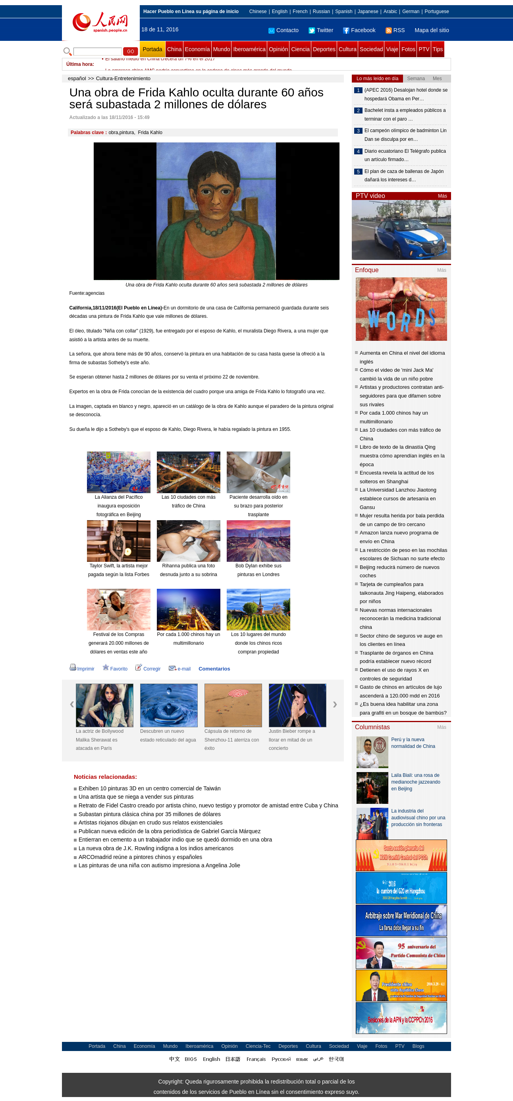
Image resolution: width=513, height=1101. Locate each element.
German (410, 11)
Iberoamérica (249, 49)
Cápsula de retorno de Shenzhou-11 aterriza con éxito (231, 739)
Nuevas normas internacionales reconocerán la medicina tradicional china (400, 618)
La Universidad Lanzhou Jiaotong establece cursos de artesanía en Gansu (398, 498)
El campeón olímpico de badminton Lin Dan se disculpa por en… (405, 135)
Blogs (418, 1046)
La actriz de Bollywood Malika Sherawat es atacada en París (99, 739)
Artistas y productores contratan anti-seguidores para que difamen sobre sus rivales (402, 395)
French (300, 11)
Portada (152, 49)
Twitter (321, 30)
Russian (321, 11)
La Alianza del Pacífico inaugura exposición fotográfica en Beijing (119, 505)
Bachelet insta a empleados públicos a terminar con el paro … (405, 115)
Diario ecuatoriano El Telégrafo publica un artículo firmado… (405, 155)
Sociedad (371, 49)
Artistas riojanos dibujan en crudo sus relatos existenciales (151, 822)
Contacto (283, 30)
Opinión (278, 49)
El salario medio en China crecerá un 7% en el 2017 (160, 64)
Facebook (359, 30)
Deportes (324, 49)
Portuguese (437, 11)
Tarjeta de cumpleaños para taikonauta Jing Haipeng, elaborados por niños (402, 592)
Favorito (114, 669)
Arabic (390, 11)
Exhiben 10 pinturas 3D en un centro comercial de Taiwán (150, 788)
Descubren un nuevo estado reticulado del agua (168, 735)
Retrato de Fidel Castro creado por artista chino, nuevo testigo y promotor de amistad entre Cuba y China (208, 805)
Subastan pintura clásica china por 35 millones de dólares (150, 814)
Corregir (147, 669)
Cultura (348, 49)
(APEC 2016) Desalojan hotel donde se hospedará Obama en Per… (405, 94)
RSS (395, 30)
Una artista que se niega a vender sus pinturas (136, 797)
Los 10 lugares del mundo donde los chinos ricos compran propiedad (258, 643)
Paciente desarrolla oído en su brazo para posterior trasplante (258, 505)
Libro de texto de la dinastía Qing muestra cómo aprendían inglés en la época (402, 455)
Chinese (258, 11)
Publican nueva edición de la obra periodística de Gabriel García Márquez (169, 831)
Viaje (392, 49)
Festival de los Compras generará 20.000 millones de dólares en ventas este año (119, 643)
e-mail (180, 669)
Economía (197, 49)
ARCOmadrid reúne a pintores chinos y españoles (140, 857)
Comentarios (214, 669)
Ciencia (300, 49)
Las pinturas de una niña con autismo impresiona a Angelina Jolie (159, 865)
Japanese (368, 11)
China (174, 49)
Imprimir (81, 669)
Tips (438, 49)
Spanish (343, 11)
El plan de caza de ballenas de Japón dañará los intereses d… (404, 176)
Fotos (408, 49)
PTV (423, 49)
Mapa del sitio (432, 30)
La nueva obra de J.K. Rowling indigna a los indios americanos (156, 848)
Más (442, 196)
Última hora (79, 64)
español (77, 78)
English (279, 11)
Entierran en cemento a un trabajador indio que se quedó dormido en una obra (175, 839)
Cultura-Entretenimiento (123, 78)
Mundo (221, 49)
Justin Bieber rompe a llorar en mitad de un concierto (292, 739)
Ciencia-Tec (258, 1046)
